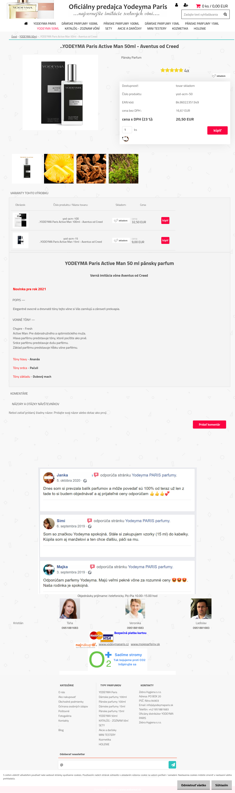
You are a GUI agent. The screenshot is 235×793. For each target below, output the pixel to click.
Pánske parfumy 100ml (121, 24)
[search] (225, 14)
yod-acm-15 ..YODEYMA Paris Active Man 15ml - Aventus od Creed (71, 240)
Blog (61, 730)
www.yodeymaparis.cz (114, 644)
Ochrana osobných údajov (73, 706)
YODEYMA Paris (44, 24)
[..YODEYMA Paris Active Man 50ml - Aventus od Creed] (60, 56)
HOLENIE (200, 28)
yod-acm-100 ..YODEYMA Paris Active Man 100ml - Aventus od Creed (71, 220)
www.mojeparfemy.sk (145, 644)
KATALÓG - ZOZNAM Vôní (82, 28)
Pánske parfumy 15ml (202, 24)
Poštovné (64, 711)
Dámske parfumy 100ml (80, 24)
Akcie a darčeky (130, 28)
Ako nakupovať (67, 697)
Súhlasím (220, 785)
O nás (62, 692)
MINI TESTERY (156, 28)
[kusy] (127, 129)
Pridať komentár (209, 424)
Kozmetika (180, 28)
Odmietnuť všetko (190, 785)
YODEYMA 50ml (48, 28)
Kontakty (64, 721)
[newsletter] (172, 765)
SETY (108, 28)
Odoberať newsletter (72, 754)
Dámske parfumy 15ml (162, 24)
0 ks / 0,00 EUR (215, 6)
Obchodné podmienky (71, 702)
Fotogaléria (65, 716)
